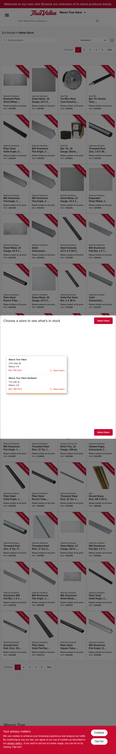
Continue (99, 732)
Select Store (103, 321)
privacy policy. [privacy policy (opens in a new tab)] (14, 743)
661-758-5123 (15, 370)
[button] (36, 365)
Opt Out (99, 741)
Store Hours (57, 370)
